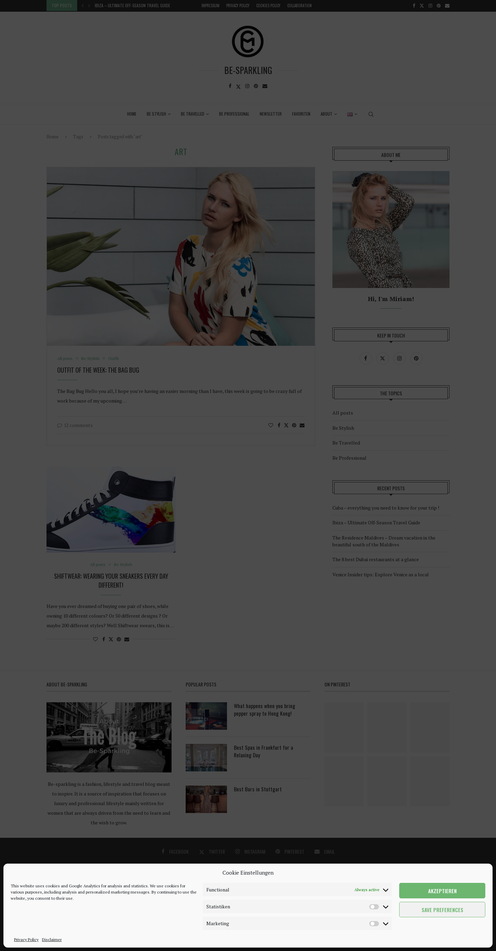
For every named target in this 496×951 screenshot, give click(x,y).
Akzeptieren (442, 891)
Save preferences (442, 909)
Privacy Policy (26, 939)
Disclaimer (52, 939)
